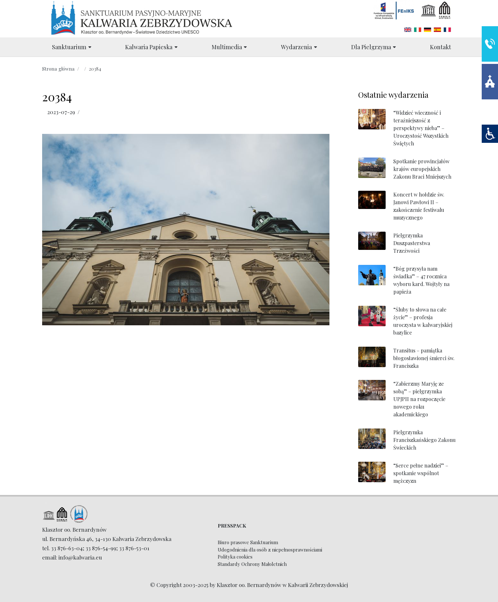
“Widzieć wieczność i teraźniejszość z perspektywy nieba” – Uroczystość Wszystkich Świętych (421, 128)
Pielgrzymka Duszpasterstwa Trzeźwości (411, 243)
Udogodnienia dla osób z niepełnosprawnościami (270, 549)
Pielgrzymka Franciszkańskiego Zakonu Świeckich (424, 440)
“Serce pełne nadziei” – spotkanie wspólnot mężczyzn (420, 473)
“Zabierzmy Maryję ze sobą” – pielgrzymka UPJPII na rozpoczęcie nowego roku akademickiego (419, 399)
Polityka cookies (235, 556)
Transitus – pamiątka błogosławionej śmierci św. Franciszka (424, 358)
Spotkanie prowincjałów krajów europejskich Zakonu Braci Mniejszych (422, 169)
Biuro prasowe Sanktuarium (248, 542)
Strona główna (58, 68)
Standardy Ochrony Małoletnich (252, 564)
